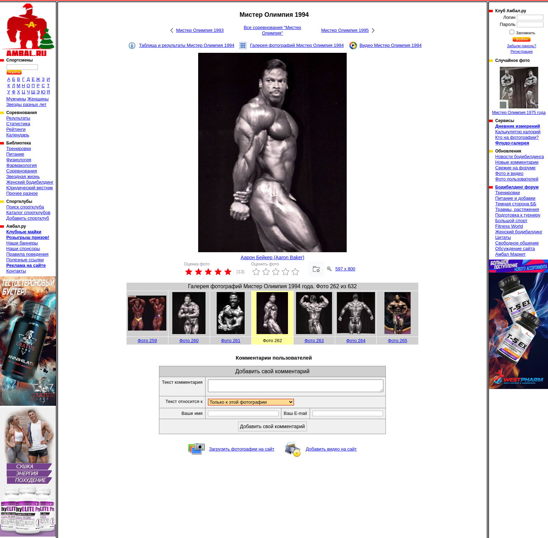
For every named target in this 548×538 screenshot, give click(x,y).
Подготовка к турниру (517, 215)
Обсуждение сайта (515, 248)
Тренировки (18, 148)
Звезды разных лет (26, 104)
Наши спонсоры (23, 248)
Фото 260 (189, 340)
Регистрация (522, 51)
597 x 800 (345, 268)
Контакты (16, 271)
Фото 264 (356, 340)
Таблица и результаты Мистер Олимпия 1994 (187, 45)
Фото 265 (397, 340)
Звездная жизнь (23, 176)
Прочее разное (22, 193)
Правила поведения (27, 254)
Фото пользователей (516, 179)
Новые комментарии (517, 162)
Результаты (18, 118)
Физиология (18, 159)
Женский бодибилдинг (29, 182)
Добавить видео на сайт (331, 451)
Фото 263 (314, 340)
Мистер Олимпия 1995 (345, 30)
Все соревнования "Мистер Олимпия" (272, 30)
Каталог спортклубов (28, 212)
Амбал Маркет (510, 254)
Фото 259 (147, 340)
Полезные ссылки (25, 259)
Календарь (17, 134)
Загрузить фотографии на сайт (241, 451)
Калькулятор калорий (518, 131)
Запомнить (525, 33)
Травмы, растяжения (517, 209)
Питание (15, 154)
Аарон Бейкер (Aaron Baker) (272, 257)
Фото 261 (230, 340)
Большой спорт (511, 220)
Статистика (18, 123)
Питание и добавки (515, 198)
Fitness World (509, 226)
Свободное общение (517, 243)
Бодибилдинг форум (517, 187)
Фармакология (21, 165)
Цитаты (503, 237)
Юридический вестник (29, 187)
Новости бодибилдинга (519, 156)
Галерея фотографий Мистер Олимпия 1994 (297, 45)
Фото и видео (509, 173)
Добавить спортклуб (27, 218)
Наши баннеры (22, 243)
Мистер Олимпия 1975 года (519, 91)
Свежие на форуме (515, 167)
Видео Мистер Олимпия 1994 (391, 45)
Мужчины (16, 98)
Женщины (38, 98)
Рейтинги (16, 129)
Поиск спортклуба (25, 207)
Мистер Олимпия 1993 (200, 30)
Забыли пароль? (521, 46)
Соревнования (21, 171)
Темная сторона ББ (515, 203)
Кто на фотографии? (517, 137)
